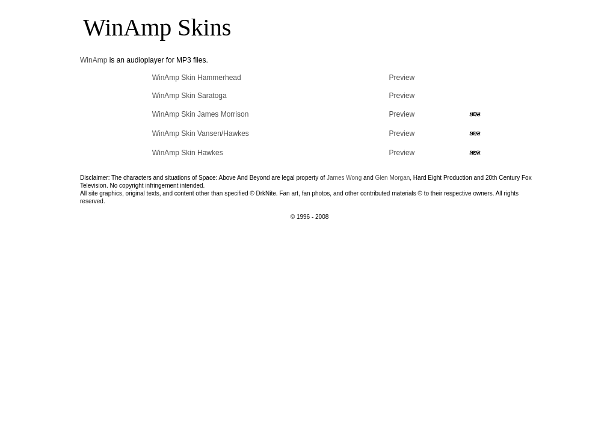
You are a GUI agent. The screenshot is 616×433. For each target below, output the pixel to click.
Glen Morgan (392, 177)
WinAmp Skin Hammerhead (196, 77)
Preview (402, 77)
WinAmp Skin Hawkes (187, 153)
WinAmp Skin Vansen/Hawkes (200, 133)
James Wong (344, 177)
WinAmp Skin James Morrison (200, 114)
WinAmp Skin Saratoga (189, 95)
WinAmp (93, 60)
